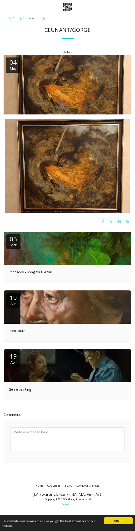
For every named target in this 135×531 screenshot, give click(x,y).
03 (13, 241)
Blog (19, 18)
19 (13, 299)
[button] (5, 7)
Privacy (66, 504)
